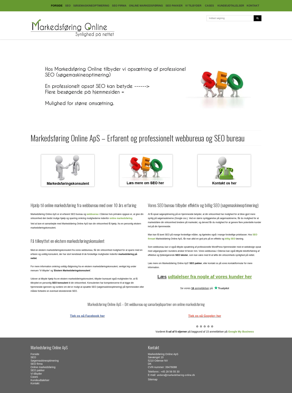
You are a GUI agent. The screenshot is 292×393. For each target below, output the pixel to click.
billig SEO (230, 238)
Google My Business (241, 331)
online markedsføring (121, 218)
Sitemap (152, 379)
